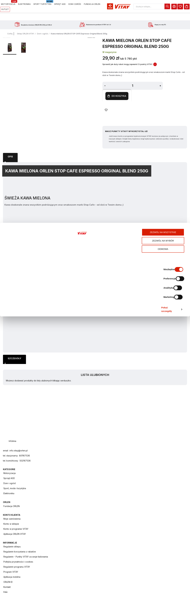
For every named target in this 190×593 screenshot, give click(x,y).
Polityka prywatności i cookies (155, 490)
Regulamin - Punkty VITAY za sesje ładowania (157, 484)
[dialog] (164, 6)
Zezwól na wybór (165, 565)
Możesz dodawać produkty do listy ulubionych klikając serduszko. (165, 47)
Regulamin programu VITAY (155, 496)
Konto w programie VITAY (125, 482)
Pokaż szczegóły (157, 587)
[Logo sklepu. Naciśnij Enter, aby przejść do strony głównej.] (16, 6)
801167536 (24, 518)
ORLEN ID (149, 513)
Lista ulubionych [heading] (167, 38)
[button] (149, 6)
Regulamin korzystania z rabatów (156, 477)
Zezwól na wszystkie (165, 557)
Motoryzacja (57, 472)
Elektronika (56, 492)
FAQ (147, 523)
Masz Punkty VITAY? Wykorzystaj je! (100, 107)
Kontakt (148, 518)
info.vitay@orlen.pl (19, 513)
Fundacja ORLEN (90, 472)
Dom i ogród (42, 26)
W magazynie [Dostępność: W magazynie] (84, 59)
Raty (147, 533)
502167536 (25, 523)
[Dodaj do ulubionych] (130, 91)
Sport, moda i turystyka (62, 487)
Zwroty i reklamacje (154, 528)
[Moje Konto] (170, 6)
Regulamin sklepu (153, 472)
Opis (10, 146)
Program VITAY (152, 503)
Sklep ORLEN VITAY (25, 26)
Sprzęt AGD (56, 477)
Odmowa (165, 574)
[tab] (10, 146)
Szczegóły (29, 146)
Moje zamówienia (121, 472)
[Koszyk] (184, 6)
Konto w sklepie (121, 477)
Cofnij (9, 26)
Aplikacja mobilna (153, 508)
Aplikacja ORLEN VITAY (124, 487)
